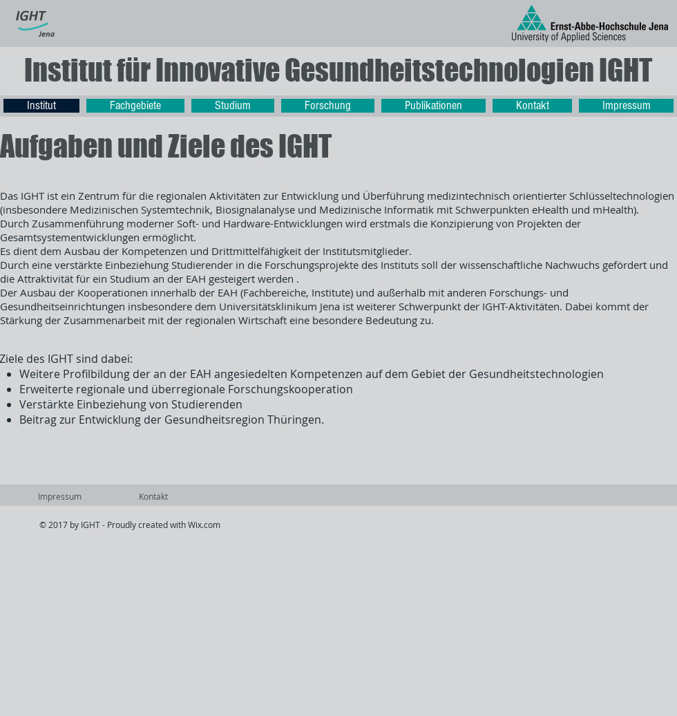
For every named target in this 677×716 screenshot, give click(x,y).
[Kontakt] (153, 496)
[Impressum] (60, 496)
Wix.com (204, 524)
